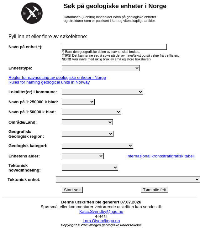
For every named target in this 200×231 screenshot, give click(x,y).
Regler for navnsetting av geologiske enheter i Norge (57, 77)
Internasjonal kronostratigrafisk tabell (160, 156)
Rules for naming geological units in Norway (49, 82)
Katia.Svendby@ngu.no (101, 211)
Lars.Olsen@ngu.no (101, 220)
